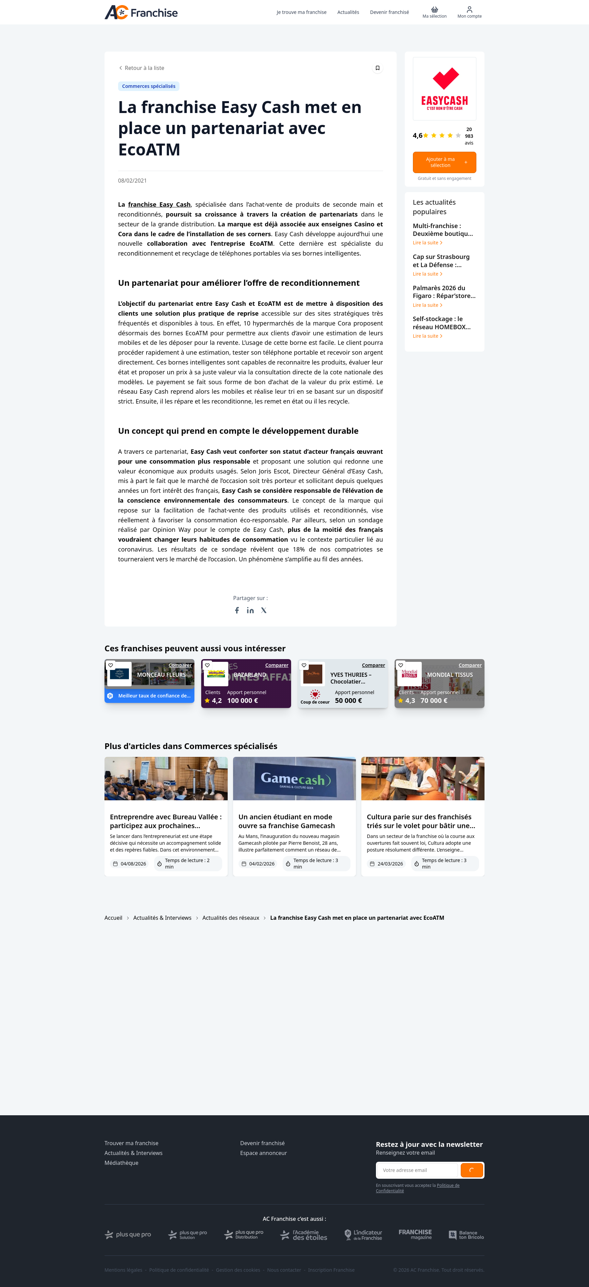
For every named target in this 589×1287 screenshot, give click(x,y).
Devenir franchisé (262, 1143)
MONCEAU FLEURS (161, 674)
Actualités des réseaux (231, 917)
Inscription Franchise (331, 1270)
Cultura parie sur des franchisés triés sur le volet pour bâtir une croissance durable (419, 825)
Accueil (113, 917)
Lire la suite (428, 243)
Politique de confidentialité (179, 1270)
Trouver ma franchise (131, 1143)
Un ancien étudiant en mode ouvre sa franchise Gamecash (287, 821)
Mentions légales (123, 1270)
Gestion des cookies (238, 1270)
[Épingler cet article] (377, 67)
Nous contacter (284, 1270)
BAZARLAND (250, 674)
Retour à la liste (141, 68)
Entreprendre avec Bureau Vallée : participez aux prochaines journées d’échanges (166, 825)
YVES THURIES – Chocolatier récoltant (351, 682)
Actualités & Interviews (162, 917)
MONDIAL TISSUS (450, 674)
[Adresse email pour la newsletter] (417, 1170)
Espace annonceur (263, 1153)
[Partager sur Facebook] (236, 610)
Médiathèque (121, 1163)
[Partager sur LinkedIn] (250, 610)
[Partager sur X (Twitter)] (264, 610)
